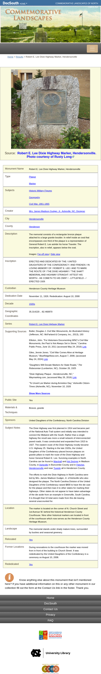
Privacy (50, 614)
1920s (32, 304)
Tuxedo (57, 468)
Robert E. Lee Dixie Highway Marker (47, 324)
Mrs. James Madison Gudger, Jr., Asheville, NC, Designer (57, 211)
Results (19, 57)
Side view (55, 254)
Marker (32, 183)
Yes (30, 540)
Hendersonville (36, 219)
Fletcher (80, 465)
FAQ (50, 620)
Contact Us (51, 609)
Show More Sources (39, 393)
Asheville (43, 465)
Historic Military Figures (40, 190)
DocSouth (50, 603)
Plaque (32, 177)
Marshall (58, 461)
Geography (34, 197)
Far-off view (43, 254)
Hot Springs (72, 461)
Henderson (34, 226)
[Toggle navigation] (92, 49)
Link (84, 347)
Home (23, 4)
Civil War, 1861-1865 (39, 204)
